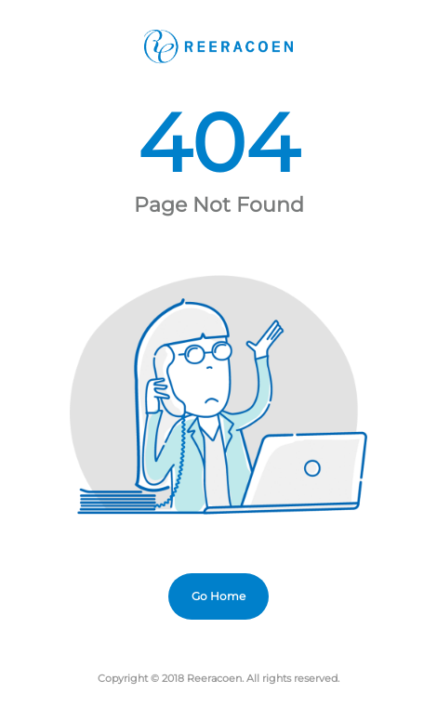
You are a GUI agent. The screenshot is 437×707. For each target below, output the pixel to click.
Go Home (218, 596)
